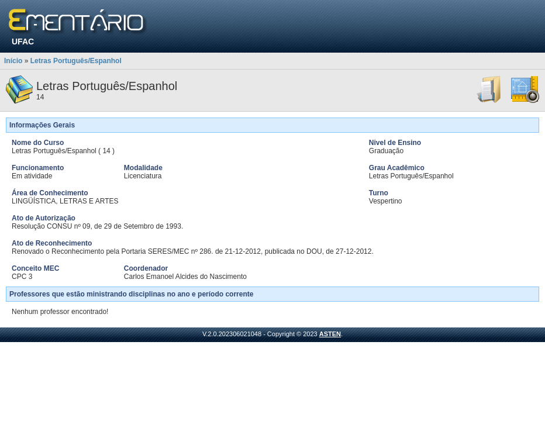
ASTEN (330, 333)
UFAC (23, 41)
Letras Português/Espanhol (76, 61)
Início (13, 61)
